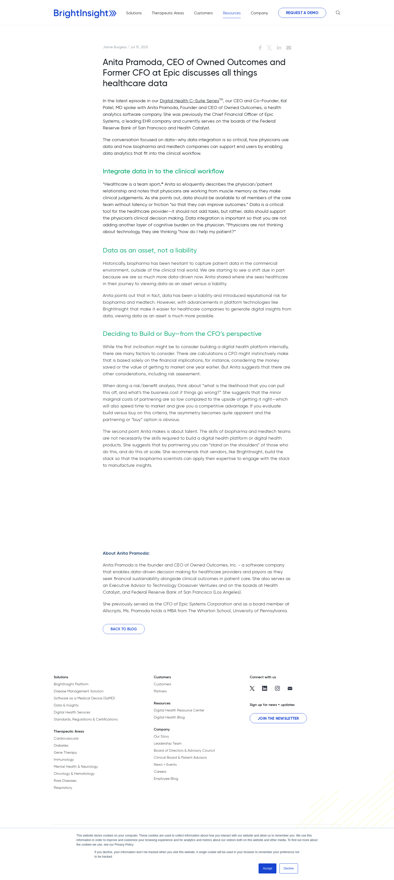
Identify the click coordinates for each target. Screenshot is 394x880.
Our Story (161, 736)
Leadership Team (168, 743)
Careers (160, 771)
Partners (160, 691)
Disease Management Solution (79, 691)
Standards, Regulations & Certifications (86, 719)
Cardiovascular (66, 738)
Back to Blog (124, 631)
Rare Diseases (65, 781)
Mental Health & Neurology (76, 766)
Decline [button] (289, 868)
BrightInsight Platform (71, 684)
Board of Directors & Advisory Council (184, 750)
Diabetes (61, 745)
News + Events (165, 764)
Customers (162, 684)
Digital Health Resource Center (179, 710)
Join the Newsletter (278, 718)
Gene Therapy (65, 752)
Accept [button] (267, 868)
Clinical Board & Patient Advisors (180, 757)
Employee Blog (166, 779)
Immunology (64, 759)
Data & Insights (66, 705)
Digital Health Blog (169, 717)
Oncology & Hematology (74, 773)
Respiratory (63, 788)
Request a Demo (302, 12)
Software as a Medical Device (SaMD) (84, 698)
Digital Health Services (72, 712)
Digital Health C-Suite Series (189, 100)
